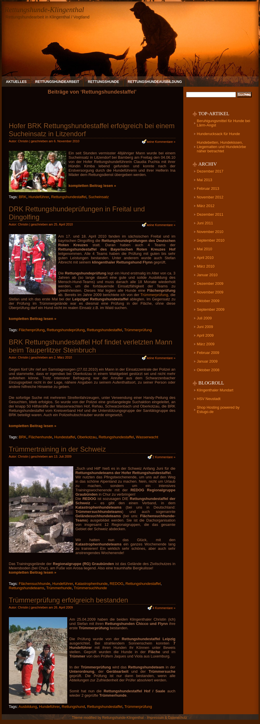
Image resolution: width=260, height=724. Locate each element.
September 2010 (210, 240)
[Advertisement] (92, 110)
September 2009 (210, 309)
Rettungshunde (103, 82)
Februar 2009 (208, 352)
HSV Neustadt (208, 399)
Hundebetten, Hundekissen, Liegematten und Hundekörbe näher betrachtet (221, 146)
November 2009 (210, 292)
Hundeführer (38, 197)
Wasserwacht (147, 437)
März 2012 (205, 206)
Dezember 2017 (210, 171)
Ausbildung (27, 706)
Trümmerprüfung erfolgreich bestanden (68, 600)
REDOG (117, 583)
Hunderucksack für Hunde (218, 134)
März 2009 (205, 344)
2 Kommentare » (164, 457)
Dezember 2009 (210, 283)
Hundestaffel (64, 437)
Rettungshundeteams (27, 588)
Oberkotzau (87, 437)
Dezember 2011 (210, 214)
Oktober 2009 (208, 301)
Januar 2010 (207, 275)
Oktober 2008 (208, 370)
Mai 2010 (204, 249)
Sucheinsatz (98, 197)
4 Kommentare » (164, 608)
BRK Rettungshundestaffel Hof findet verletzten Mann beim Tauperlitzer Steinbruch (90, 346)
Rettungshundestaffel (68, 197)
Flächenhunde (40, 437)
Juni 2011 (205, 223)
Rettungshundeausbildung (155, 82)
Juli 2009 (204, 318)
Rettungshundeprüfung (66, 330)
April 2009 (205, 335)
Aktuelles (16, 82)
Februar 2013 (208, 188)
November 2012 (210, 197)
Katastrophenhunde (91, 583)
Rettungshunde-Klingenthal (44, 10)
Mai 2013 (204, 180)
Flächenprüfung (32, 330)
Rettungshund (73, 706)
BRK (22, 197)
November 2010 (210, 232)
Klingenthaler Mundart (215, 390)
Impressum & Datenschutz (167, 718)
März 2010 (205, 266)
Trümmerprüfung (154, 295)
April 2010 (205, 257)
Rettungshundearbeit (57, 82)
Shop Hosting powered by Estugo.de (218, 409)
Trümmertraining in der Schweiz (57, 449)
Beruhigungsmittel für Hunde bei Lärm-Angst (223, 123)
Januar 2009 (207, 361)
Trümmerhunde (59, 588)
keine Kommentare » (161, 141)
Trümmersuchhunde (90, 588)
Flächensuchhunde (34, 583)
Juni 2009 (205, 327)
